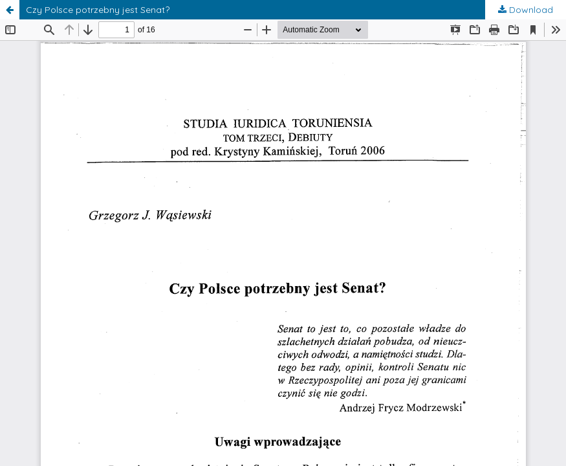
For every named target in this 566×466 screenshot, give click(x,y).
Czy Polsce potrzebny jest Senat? (97, 10)
